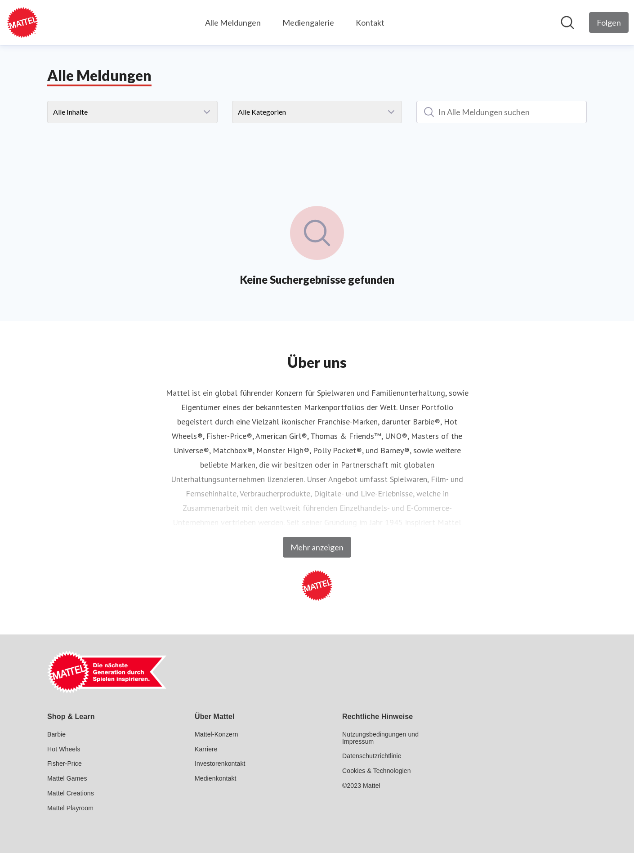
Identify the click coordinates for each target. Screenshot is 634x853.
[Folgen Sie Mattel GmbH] (609, 22)
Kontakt (370, 22)
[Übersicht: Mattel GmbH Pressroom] (22, 22)
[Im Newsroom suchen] (567, 22)
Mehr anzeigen (317, 547)
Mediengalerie (308, 22)
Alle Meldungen (233, 22)
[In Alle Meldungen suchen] (501, 112)
